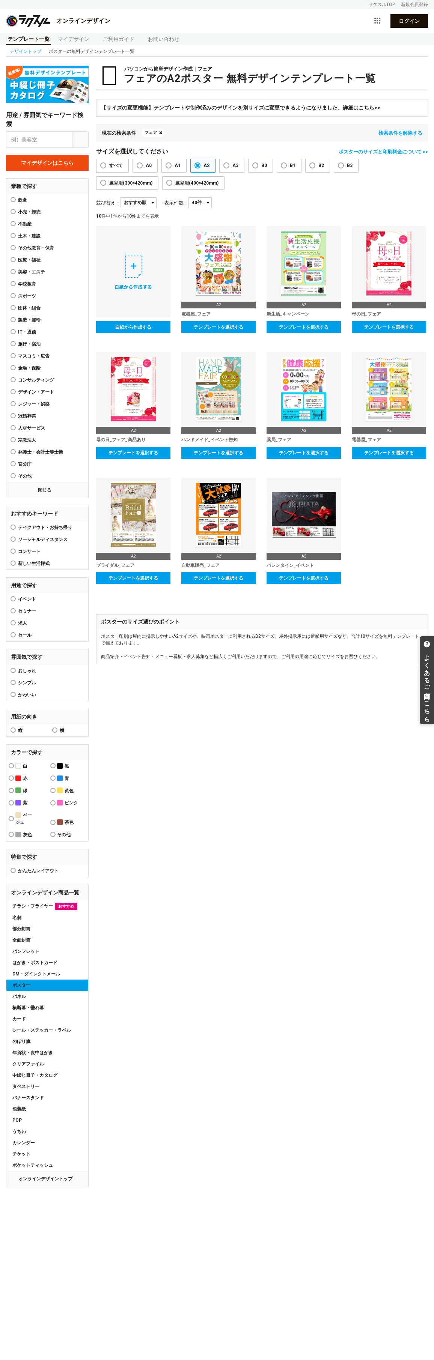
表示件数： (176, 203)
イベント (27, 599)
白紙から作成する (133, 327)
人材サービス (31, 428)
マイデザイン (73, 39)
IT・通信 (27, 332)
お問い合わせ (163, 39)
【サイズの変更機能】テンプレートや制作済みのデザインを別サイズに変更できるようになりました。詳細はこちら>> (240, 108)
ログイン (409, 21)
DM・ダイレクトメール (36, 974)
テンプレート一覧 (29, 39)
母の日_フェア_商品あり (121, 439)
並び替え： (108, 203)
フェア (151, 132)
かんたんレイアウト (38, 870)
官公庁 (25, 464)
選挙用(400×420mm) (197, 183)
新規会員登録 (414, 4)
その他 (25, 476)
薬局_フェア (279, 439)
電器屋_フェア (196, 314)
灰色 (23, 834)
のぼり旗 (21, 1041)
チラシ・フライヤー (44, 906)
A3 (235, 165)
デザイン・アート (36, 392)
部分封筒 (21, 929)
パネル (19, 996)
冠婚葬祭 (27, 416)
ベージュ (23, 818)
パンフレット (25, 951)
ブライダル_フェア (115, 565)
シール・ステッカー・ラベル (41, 1030)
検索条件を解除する (400, 133)
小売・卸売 (29, 212)
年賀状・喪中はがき (32, 1052)
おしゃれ (27, 670)
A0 (149, 165)
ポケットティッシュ (32, 1165)
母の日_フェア (366, 314)
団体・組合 (29, 308)
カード (19, 1019)
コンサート (29, 551)
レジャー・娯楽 (34, 404)
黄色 (65, 790)
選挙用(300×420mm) (130, 183)
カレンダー (23, 1142)
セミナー (27, 611)
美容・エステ (31, 272)
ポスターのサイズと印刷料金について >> (383, 152)
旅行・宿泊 (29, 344)
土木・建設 (29, 236)
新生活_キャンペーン (288, 314)
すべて (116, 165)
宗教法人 (27, 440)
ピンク (67, 802)
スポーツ (27, 296)
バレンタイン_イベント (290, 565)
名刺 (16, 917)
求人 (22, 623)
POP (17, 1120)
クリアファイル (28, 1064)
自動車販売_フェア (200, 565)
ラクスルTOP (381, 4)
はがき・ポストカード (34, 962)
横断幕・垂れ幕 (28, 1007)
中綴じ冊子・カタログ (34, 1075)
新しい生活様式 (34, 563)
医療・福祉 (29, 260)
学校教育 (27, 284)
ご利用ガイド (118, 39)
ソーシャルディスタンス (43, 539)
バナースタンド (28, 1097)
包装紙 (19, 1109)
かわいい (27, 694)
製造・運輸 (29, 320)
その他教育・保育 (36, 248)
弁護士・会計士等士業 (40, 452)
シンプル (27, 682)
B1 (292, 165)
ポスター (21, 985)
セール (25, 635)
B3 (350, 165)
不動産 (25, 224)
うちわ (19, 1131)
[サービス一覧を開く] (377, 21)
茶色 (65, 822)
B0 (264, 165)
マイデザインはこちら (47, 163)
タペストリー (25, 1086)
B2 (321, 165)
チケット (21, 1154)
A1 (178, 165)
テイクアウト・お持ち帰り (45, 527)
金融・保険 (29, 368)
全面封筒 (21, 940)
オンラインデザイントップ (45, 1178)
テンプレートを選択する (218, 327)
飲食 (22, 200)
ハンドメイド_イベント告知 (209, 439)
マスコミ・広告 (34, 356)
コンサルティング (36, 380)
